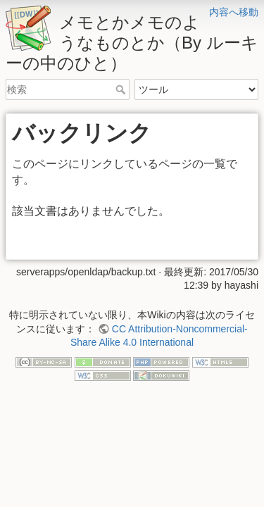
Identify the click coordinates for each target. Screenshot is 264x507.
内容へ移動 (233, 12)
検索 (122, 89)
